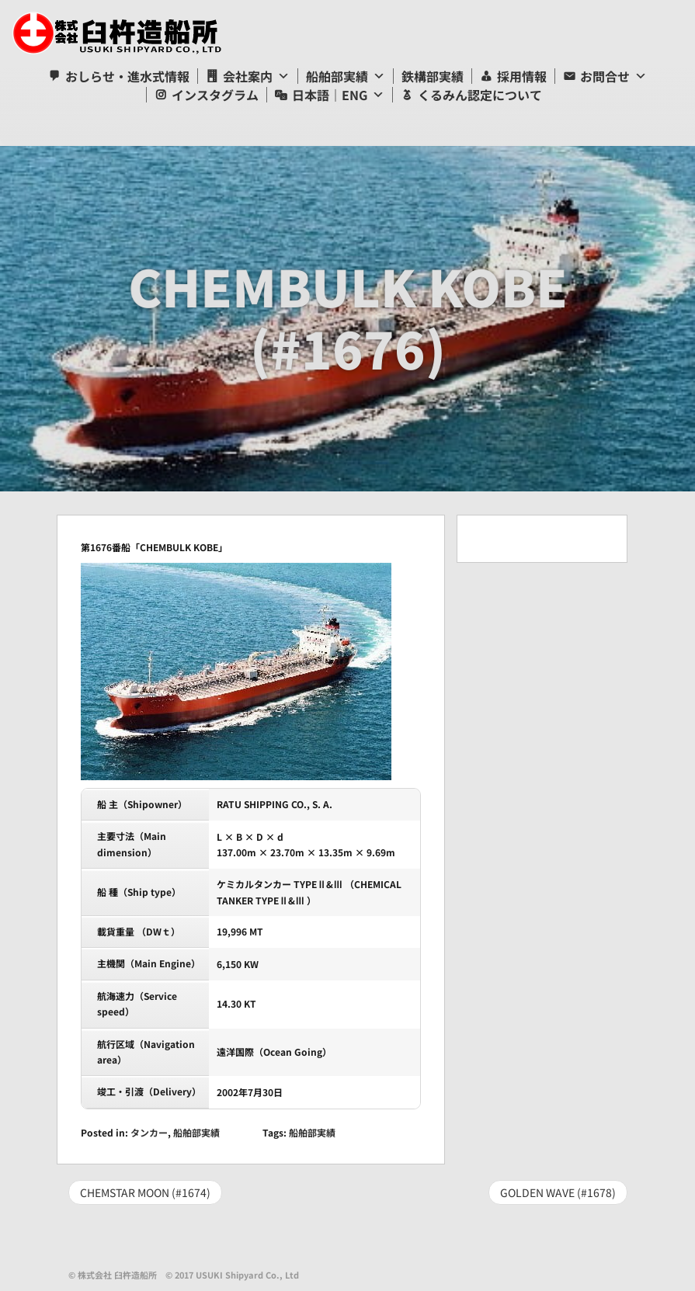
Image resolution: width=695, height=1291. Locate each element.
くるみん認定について (480, 94)
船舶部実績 (337, 76)
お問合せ (605, 76)
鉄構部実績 (432, 76)
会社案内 (248, 76)
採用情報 (522, 76)
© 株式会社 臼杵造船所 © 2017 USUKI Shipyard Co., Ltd (183, 1274)
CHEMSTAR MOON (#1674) (145, 1192)
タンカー (149, 1132)
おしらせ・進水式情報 (127, 76)
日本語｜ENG (329, 94)
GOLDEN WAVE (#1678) (558, 1192)
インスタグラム (215, 94)
